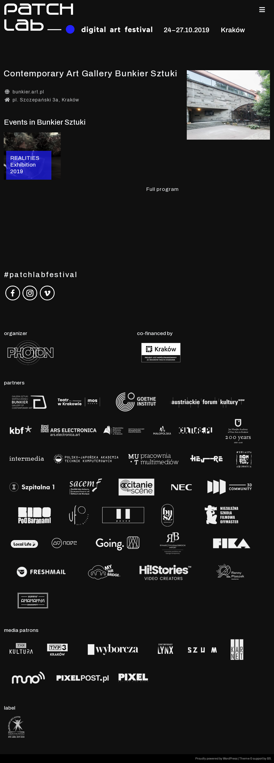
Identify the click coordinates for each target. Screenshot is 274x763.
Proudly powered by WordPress (216, 758)
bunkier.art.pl (28, 92)
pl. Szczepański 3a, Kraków (46, 100)
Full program (162, 189)
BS (269, 758)
